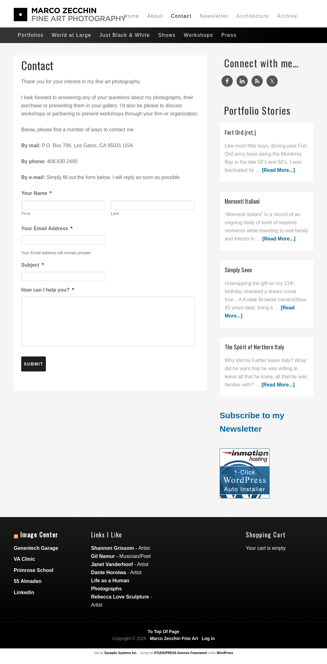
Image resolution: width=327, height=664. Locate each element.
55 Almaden (27, 581)
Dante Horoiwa (108, 572)
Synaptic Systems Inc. (120, 653)
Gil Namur (103, 556)
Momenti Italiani (242, 201)
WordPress (225, 653)
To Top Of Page (163, 631)
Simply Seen (238, 269)
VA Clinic (24, 559)
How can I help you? (47, 290)
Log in (208, 638)
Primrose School (33, 570)
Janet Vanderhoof (112, 564)
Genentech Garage (36, 548)
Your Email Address (47, 228)
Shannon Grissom (112, 548)
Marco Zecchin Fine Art (174, 638)
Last (115, 213)
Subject (32, 265)
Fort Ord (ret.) (240, 132)
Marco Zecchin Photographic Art (60, 14)
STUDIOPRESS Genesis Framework (180, 653)
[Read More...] (278, 170)
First (26, 213)
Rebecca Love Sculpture (120, 596)
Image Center (39, 534)
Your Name (36, 193)
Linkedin (24, 592)
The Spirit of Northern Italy (254, 346)
